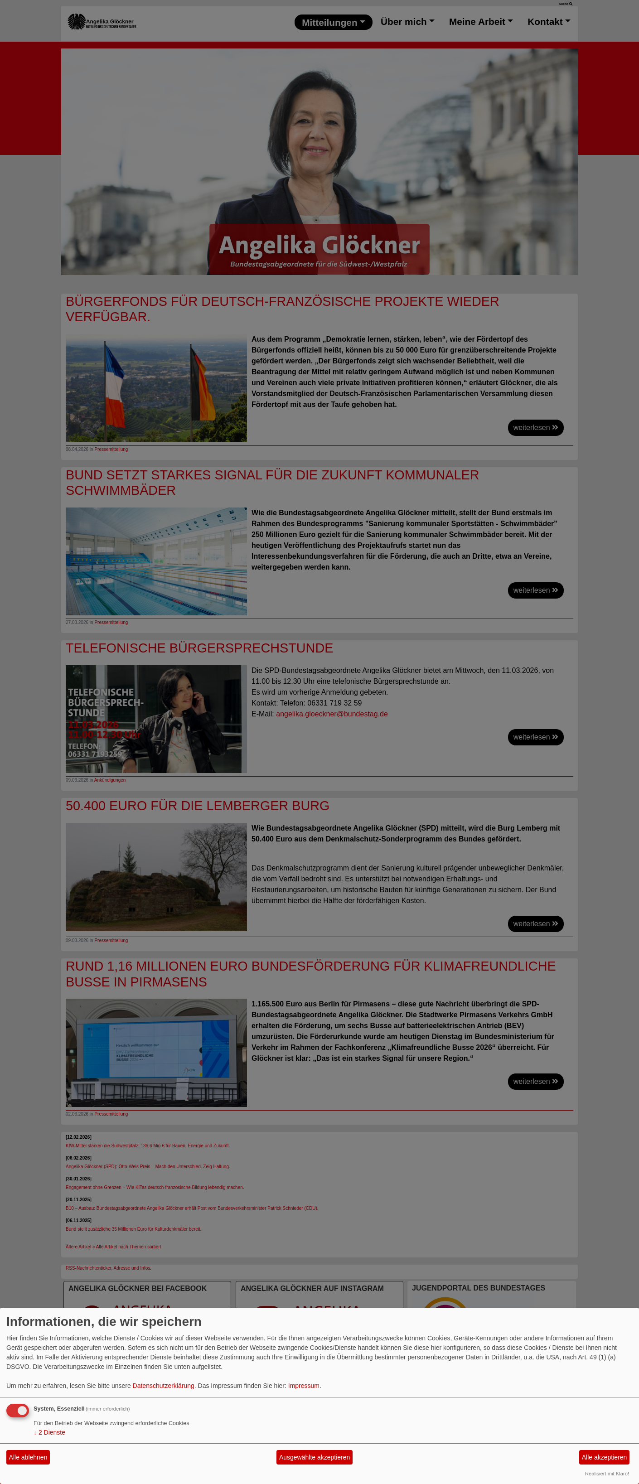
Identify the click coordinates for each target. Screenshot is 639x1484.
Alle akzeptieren (604, 1457)
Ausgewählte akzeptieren (314, 1457)
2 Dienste (49, 1432)
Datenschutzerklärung (163, 1385)
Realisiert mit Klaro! (607, 1473)
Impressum (304, 1385)
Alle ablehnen (28, 1457)
